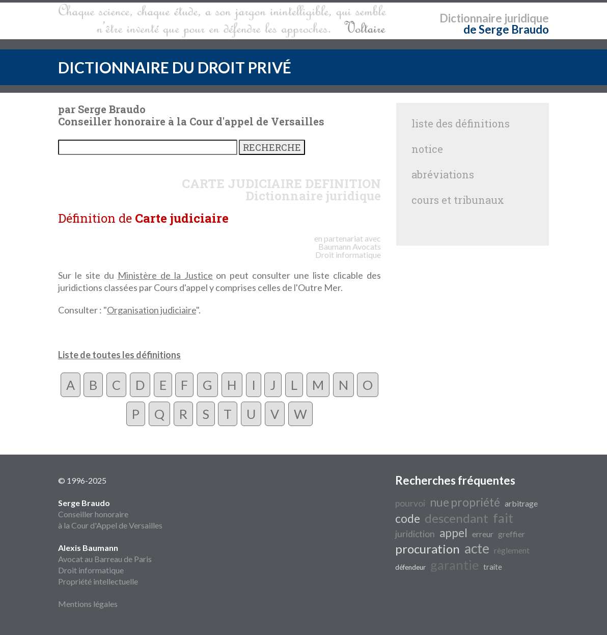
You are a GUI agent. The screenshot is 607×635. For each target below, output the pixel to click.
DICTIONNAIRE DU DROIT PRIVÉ (174, 67)
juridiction (415, 533)
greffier (511, 534)
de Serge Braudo (506, 29)
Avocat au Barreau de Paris (105, 559)
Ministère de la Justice (165, 275)
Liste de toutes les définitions (119, 354)
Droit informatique (91, 570)
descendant (456, 518)
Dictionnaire (470, 18)
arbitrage (521, 503)
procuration (427, 548)
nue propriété (465, 502)
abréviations (442, 174)
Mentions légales (88, 603)
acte (476, 548)
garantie (454, 564)
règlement (512, 550)
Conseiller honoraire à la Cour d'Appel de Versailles (110, 514)
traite (492, 567)
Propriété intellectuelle (98, 581)
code (407, 518)
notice (427, 148)
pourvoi (410, 503)
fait (503, 517)
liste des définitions (460, 123)
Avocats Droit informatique (348, 250)
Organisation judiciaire (151, 309)
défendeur (410, 567)
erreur (482, 534)
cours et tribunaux (457, 199)
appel (453, 533)
